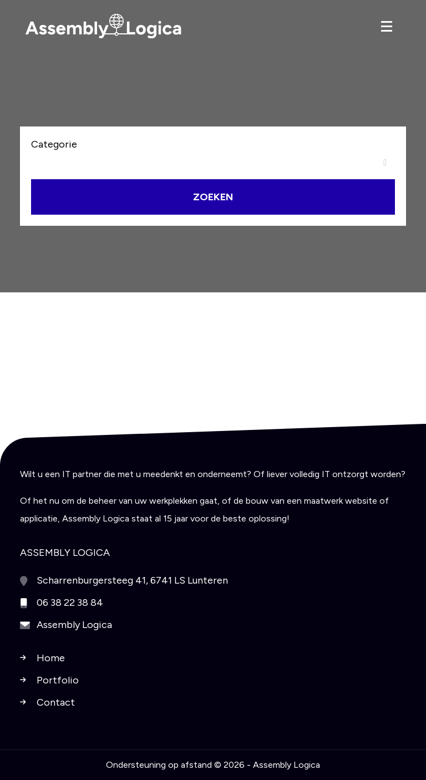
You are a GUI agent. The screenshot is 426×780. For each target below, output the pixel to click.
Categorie (54, 144)
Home (51, 658)
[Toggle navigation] (386, 26)
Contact (56, 702)
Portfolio (58, 680)
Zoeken (213, 197)
